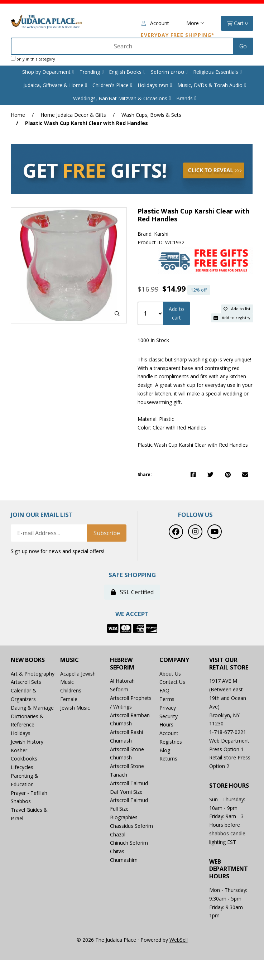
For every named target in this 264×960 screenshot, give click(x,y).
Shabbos (21, 801)
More (195, 23)
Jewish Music (75, 707)
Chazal (117, 834)
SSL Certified (132, 592)
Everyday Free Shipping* (178, 35)
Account (155, 23)
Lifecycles (22, 767)
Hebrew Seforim (122, 663)
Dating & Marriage (32, 707)
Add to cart (176, 313)
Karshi (161, 233)
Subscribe (106, 533)
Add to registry (231, 317)
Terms (166, 699)
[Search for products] (123, 46)
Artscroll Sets (26, 681)
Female (68, 699)
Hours (166, 724)
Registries (170, 741)
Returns (168, 758)
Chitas (117, 851)
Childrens (70, 690)
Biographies (124, 817)
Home (18, 114)
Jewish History (27, 741)
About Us (170, 673)
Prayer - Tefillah (29, 792)
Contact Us (172, 681)
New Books (28, 660)
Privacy (167, 707)
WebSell (178, 939)
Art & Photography (32, 673)
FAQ (164, 690)
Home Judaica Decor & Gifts (73, 114)
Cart (237, 23)
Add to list (237, 308)
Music (69, 660)
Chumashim (124, 859)
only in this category (33, 59)
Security (168, 716)
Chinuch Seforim (129, 842)
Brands (184, 98)
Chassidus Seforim (131, 825)
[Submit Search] (243, 46)
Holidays (20, 733)
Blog (164, 750)
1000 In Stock (153, 340)
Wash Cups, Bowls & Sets (151, 114)
